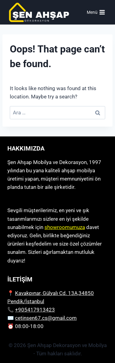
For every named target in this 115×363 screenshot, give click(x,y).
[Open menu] (96, 12)
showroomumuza (64, 227)
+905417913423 (35, 310)
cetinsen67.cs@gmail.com (46, 318)
